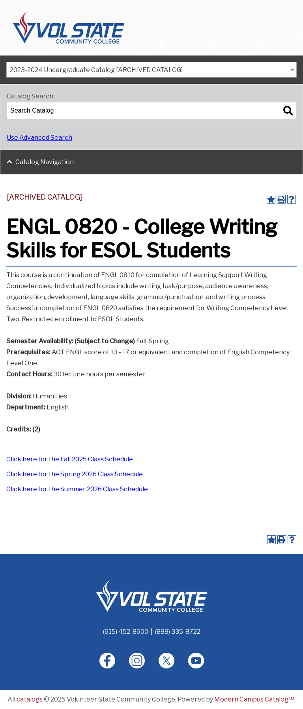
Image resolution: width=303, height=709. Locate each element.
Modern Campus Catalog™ (254, 699)
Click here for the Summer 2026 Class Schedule (77, 489)
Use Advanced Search (39, 137)
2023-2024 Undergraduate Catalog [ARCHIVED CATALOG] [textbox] (96, 70)
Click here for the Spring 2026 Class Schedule (74, 474)
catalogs (30, 699)
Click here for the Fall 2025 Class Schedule (69, 459)
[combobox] (151, 70)
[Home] (151, 596)
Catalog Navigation (44, 162)
